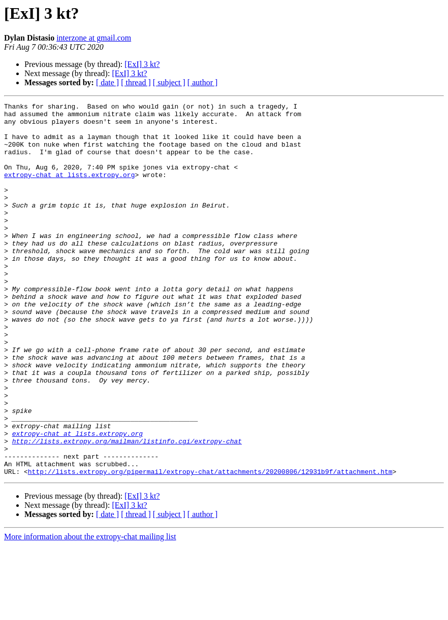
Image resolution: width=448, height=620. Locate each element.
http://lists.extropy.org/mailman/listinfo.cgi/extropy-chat (127, 509)
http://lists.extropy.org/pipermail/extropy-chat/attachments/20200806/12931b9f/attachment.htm (210, 545)
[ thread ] (136, 82)
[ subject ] (169, 82)
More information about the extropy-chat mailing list (90, 611)
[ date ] (107, 82)
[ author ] (202, 82)
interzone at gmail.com (93, 37)
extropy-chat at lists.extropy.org (69, 189)
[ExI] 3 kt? (141, 64)
